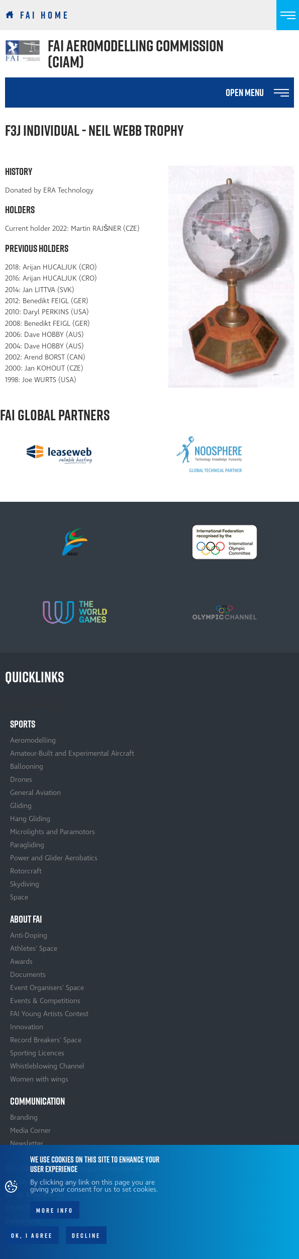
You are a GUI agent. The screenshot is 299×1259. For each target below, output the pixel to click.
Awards (21, 961)
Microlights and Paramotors (52, 832)
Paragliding (27, 845)
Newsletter (26, 1143)
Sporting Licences (37, 1053)
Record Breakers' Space (45, 1040)
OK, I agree (32, 1240)
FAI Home (45, 15)
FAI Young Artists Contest (49, 1014)
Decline (86, 1240)
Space (19, 897)
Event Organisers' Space (47, 988)
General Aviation (35, 792)
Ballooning (26, 766)
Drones (21, 779)
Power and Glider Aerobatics (53, 858)
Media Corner (30, 1130)
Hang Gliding (30, 819)
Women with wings (39, 1079)
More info (54, 1215)
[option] (59, 454)
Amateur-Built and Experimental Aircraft (72, 753)
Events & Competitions (45, 1001)
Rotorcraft (26, 871)
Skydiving (24, 884)
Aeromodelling (33, 740)
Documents (28, 974)
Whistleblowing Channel (47, 1066)
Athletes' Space (33, 948)
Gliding (21, 806)
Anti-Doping (28, 935)
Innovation (26, 1027)
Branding (24, 1117)
